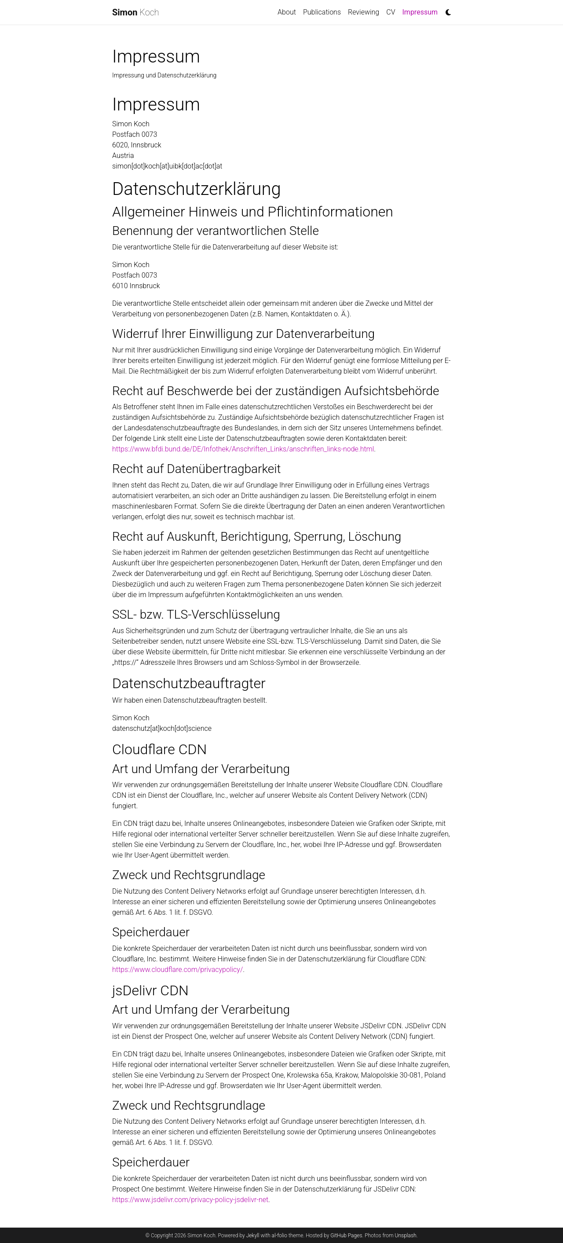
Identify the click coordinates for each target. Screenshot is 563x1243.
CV (390, 12)
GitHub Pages (346, 1235)
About (287, 12)
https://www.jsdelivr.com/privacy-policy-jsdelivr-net (190, 1199)
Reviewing (363, 12)
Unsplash (406, 1235)
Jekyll (253, 1235)
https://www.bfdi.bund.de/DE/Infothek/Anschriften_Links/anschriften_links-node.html (243, 449)
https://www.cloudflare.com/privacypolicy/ (177, 969)
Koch (135, 12)
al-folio (279, 1235)
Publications (322, 12)
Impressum (422, 11)
